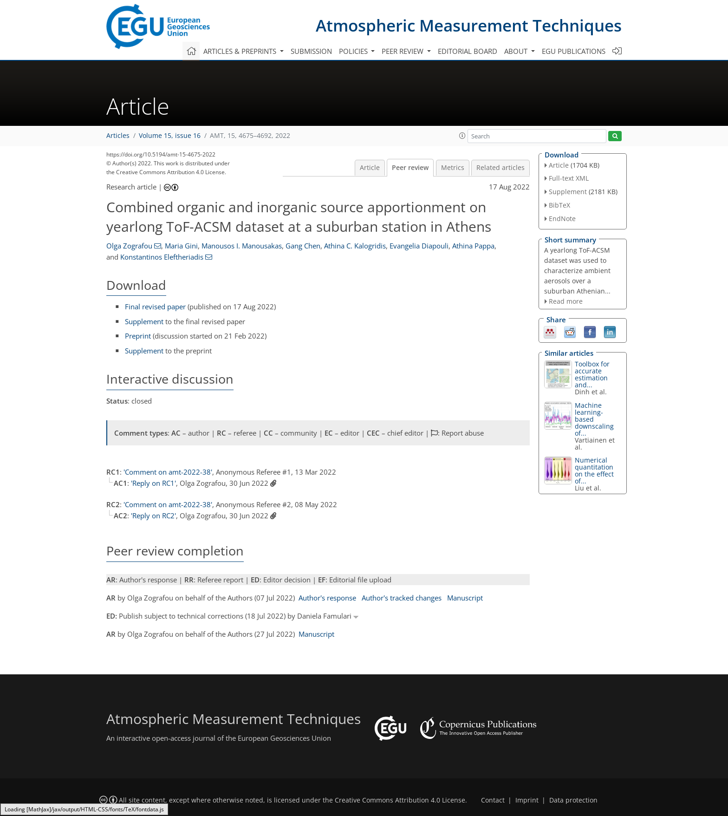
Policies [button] (354, 51)
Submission (311, 51)
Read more (566, 301)
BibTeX (559, 205)
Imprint (527, 800)
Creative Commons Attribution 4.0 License (400, 800)
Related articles (500, 167)
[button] (462, 135)
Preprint (138, 335)
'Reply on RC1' (153, 483)
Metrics (452, 167)
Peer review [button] (403, 51)
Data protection (573, 800)
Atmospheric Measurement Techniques (469, 25)
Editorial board (467, 51)
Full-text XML (569, 178)
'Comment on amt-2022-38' (168, 472)
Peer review (410, 167)
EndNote (562, 218)
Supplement (144, 321)
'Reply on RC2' (153, 515)
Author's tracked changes (402, 597)
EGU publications (573, 51)
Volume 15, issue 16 (170, 135)
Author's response (327, 597)
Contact (493, 800)
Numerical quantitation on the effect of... (594, 470)
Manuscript (465, 597)
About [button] (516, 51)
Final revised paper (155, 306)
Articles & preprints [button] (240, 51)
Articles (118, 135)
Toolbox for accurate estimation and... (592, 374)
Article (370, 167)
